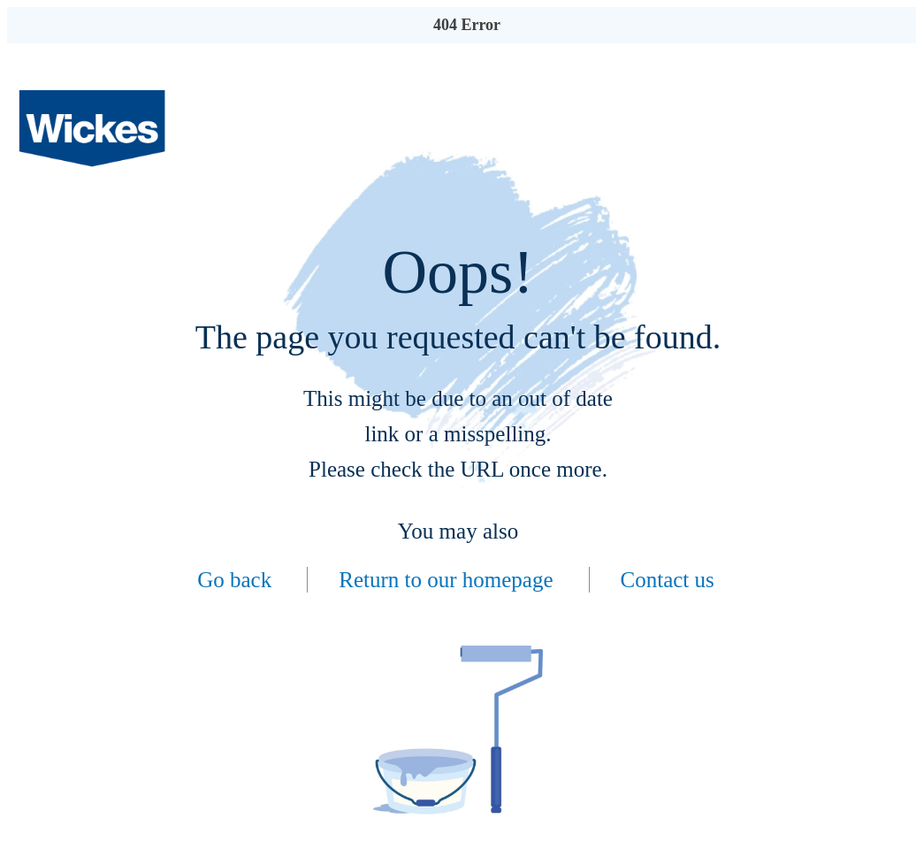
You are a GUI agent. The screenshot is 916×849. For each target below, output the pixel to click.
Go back (234, 580)
